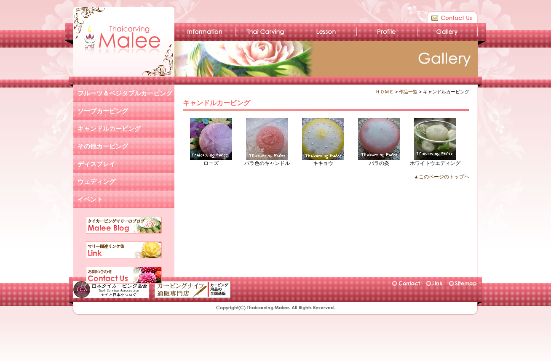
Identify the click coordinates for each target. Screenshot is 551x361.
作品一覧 (408, 91)
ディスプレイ (96, 163)
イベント (90, 199)
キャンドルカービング (109, 128)
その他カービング (103, 146)
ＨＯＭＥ (384, 91)
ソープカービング (103, 110)
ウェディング (96, 181)
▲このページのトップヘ (441, 177)
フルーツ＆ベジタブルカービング (125, 93)
